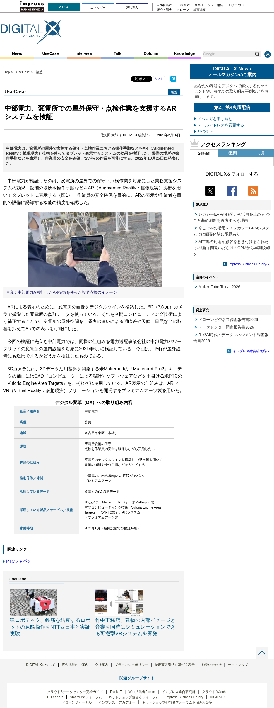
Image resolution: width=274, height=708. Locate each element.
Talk (117, 53)
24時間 (204, 153)
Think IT (116, 692)
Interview (84, 53)
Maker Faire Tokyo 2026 (219, 286)
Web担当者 (164, 5)
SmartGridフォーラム (86, 697)
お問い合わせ (211, 665)
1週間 (232, 153)
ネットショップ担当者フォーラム (134, 697)
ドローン (183, 9)
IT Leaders (55, 697)
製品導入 (132, 7)
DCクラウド (235, 5)
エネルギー (98, 7)
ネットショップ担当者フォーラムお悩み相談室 (177, 702)
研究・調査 (164, 9)
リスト (159, 78)
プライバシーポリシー (131, 665)
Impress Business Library (184, 697)
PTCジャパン (18, 561)
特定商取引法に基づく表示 (175, 665)
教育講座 (199, 9)
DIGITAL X (218, 697)
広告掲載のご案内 (75, 665)
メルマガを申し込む (214, 118)
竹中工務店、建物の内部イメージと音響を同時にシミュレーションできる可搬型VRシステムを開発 (135, 626)
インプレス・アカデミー (116, 702)
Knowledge (184, 53)
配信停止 (205, 131)
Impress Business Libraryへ (249, 264)
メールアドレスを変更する (220, 125)
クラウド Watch (214, 692)
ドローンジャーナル (77, 702)
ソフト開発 (215, 5)
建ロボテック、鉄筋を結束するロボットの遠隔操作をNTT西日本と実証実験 (50, 626)
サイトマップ (238, 665)
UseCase (50, 53)
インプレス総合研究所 (178, 692)
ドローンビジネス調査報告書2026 (228, 319)
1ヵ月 (260, 153)
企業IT (198, 5)
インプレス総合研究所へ (251, 351)
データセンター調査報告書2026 (226, 327)
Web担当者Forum (142, 692)
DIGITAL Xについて (40, 665)
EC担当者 (183, 5)
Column (151, 53)
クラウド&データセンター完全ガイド (75, 692)
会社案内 (101, 665)
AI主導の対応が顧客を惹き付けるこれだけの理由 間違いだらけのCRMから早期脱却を (231, 247)
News (17, 53)
